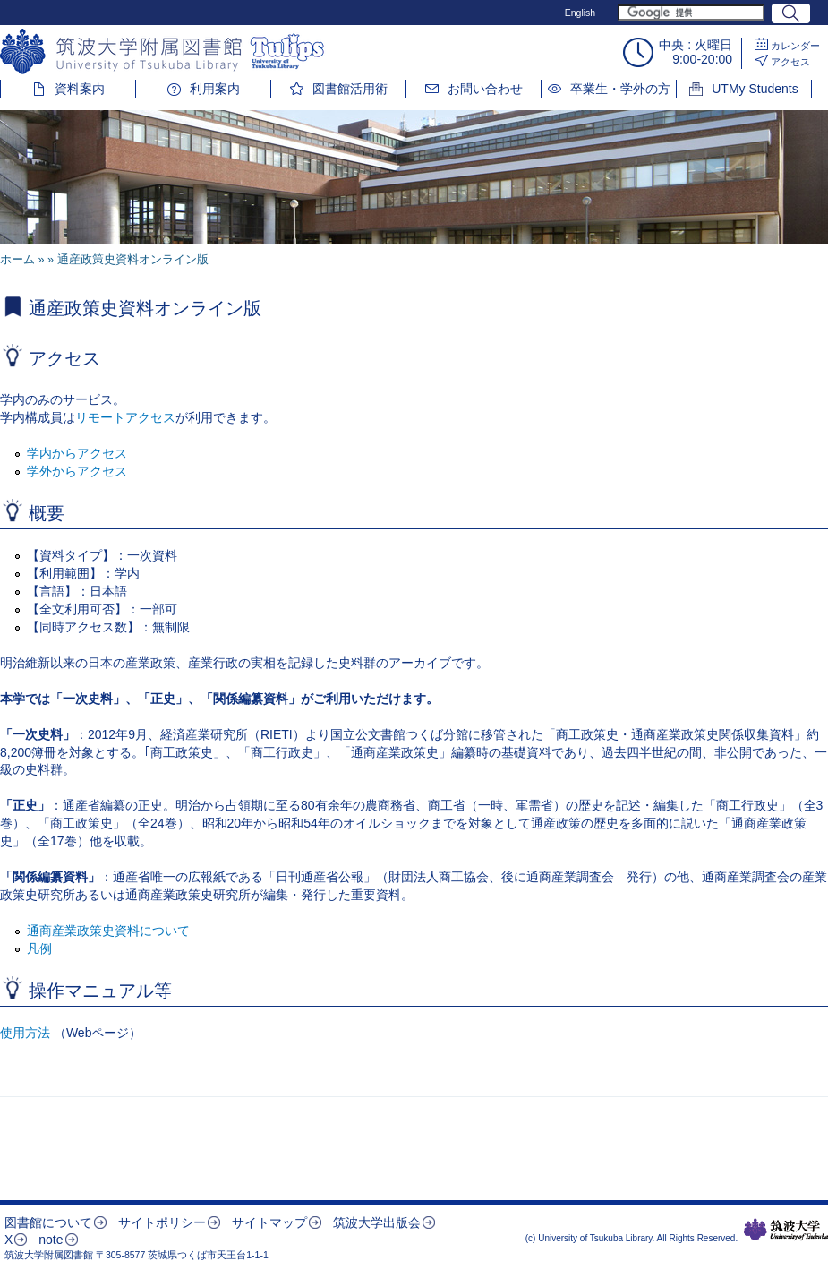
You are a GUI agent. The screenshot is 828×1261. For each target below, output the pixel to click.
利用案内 (215, 88)
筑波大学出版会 (377, 1222)
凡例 (39, 948)
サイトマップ (269, 1222)
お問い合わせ (485, 88)
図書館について (48, 1222)
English (580, 12)
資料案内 (80, 88)
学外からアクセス (77, 471)
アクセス (790, 61)
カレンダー (795, 45)
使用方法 (25, 1032)
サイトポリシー (162, 1222)
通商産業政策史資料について (108, 930)
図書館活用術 (350, 88)
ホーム (17, 259)
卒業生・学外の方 (620, 88)
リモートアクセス (125, 417)
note (50, 1239)
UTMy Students (755, 88)
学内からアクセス (77, 453)
